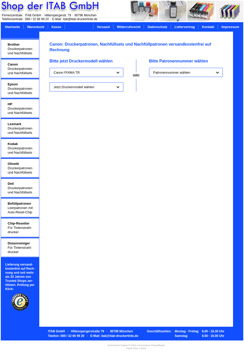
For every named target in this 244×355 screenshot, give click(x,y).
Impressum (230, 27)
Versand (103, 27)
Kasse (56, 27)
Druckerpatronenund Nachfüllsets (20, 49)
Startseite (12, 27)
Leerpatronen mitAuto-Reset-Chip (20, 208)
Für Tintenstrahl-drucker (20, 227)
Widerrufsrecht (128, 27)
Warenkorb (35, 27)
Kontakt (208, 27)
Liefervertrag (185, 27)
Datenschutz (157, 27)
